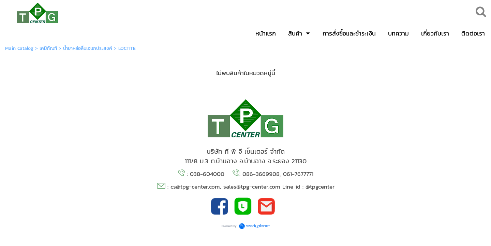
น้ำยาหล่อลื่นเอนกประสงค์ (87, 48)
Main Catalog (19, 48)
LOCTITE (127, 48)
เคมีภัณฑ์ (48, 48)
